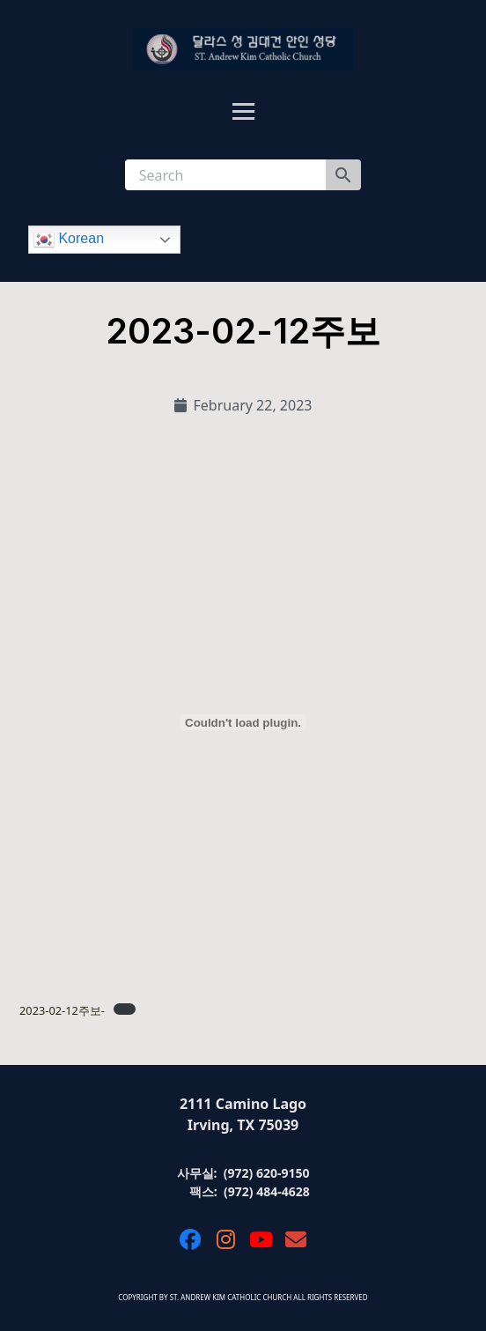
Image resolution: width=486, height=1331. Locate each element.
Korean (68, 239)
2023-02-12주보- (62, 1010)
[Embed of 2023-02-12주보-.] (243, 722)
